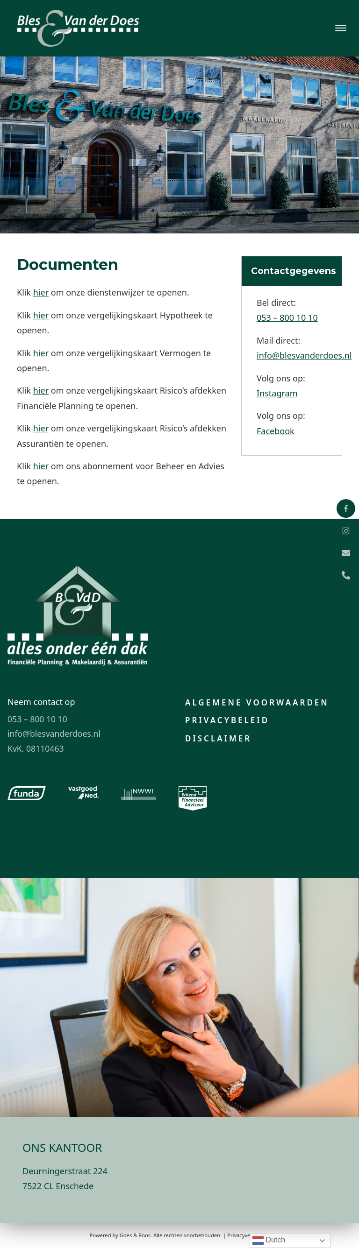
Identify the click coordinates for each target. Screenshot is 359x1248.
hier (41, 315)
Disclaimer (218, 738)
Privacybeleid (227, 720)
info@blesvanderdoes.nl (304, 355)
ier (43, 428)
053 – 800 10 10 (287, 317)
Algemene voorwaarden (257, 702)
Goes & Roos (135, 1235)
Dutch (268, 1240)
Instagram (277, 393)
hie (39, 292)
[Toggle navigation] (340, 28)
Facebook (275, 431)
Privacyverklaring (248, 1235)
